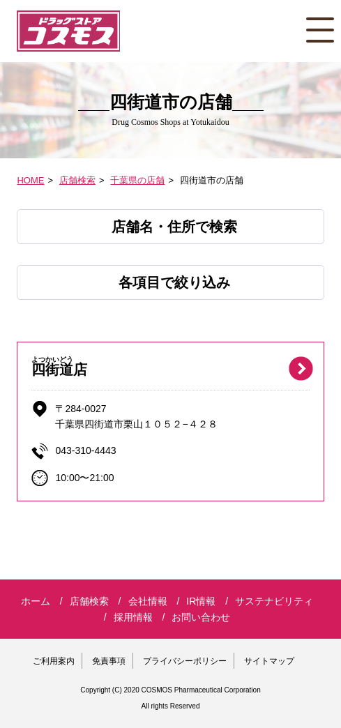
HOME (30, 180)
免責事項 (109, 661)
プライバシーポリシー (185, 661)
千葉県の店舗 (137, 180)
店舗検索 (77, 180)
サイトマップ (269, 661)
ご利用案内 (54, 661)
